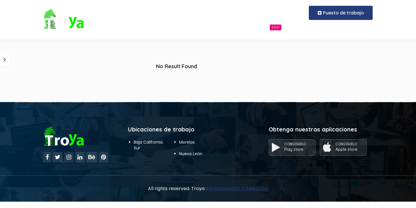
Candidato (214, 27)
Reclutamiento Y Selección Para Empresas (149, 27)
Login (270, 13)
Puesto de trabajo (341, 13)
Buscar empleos (259, 27)
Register (293, 13)
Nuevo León (191, 154)
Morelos (187, 142)
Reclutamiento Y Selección (237, 188)
